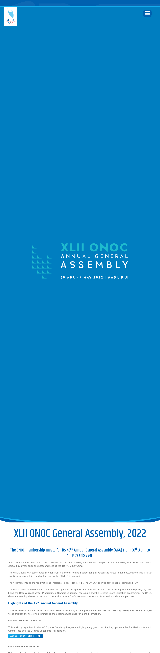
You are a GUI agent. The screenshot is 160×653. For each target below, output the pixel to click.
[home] (10, 16)
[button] (147, 13)
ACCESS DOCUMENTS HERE (25, 636)
